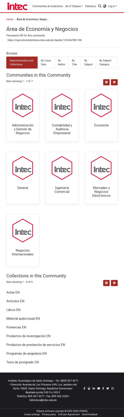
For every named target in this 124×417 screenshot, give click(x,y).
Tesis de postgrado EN (22, 362)
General (22, 188)
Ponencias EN (16, 327)
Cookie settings (32, 414)
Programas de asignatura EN (26, 353)
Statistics (91, 6)
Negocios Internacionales (23, 252)
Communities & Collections (47, 6)
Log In (111, 6)
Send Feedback (90, 414)
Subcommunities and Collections (21, 62)
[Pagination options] (114, 82)
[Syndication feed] (106, 82)
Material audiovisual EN (23, 319)
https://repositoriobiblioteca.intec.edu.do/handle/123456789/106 (45, 40)
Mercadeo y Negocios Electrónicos (101, 192)
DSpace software (45, 411)
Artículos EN (15, 301)
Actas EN (13, 292)
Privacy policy (49, 414)
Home (9, 19)
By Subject (88, 62)
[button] (104, 6)
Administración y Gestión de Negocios (22, 129)
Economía (101, 125)
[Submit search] (100, 6)
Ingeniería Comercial (62, 190)
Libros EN (13, 310)
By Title (74, 62)
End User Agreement (69, 414)
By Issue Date (46, 62)
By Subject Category (105, 62)
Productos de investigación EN (28, 336)
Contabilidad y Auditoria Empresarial (62, 129)
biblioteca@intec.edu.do (43, 400)
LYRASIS (83, 411)
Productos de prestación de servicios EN (35, 345)
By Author (61, 62)
